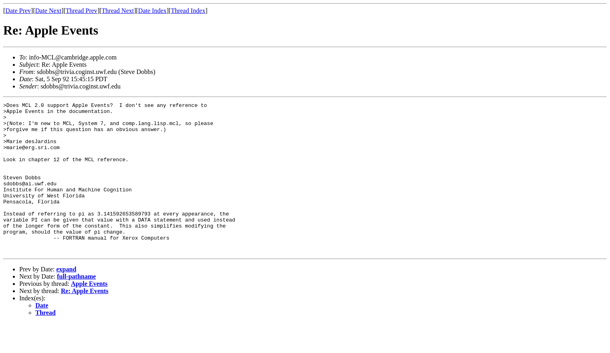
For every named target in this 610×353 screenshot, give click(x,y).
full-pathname (76, 306)
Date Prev (18, 10)
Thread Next (118, 10)
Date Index (152, 10)
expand (66, 299)
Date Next (48, 10)
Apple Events (89, 313)
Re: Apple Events (84, 321)
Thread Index (188, 10)
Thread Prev (81, 10)
